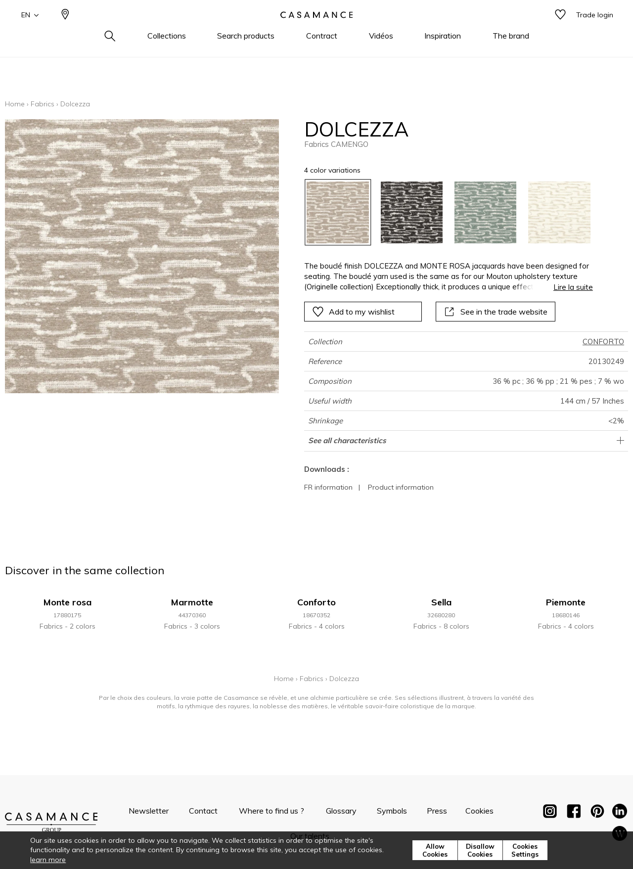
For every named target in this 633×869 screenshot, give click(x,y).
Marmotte (192, 602)
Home (15, 103)
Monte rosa (67, 602)
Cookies (479, 811)
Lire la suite (573, 287)
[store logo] (316, 31)
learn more (48, 859)
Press (437, 811)
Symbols (392, 811)
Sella (441, 602)
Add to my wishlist (353, 312)
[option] (337, 212)
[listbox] (442, 212)
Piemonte (566, 602)
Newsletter (149, 811)
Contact (203, 811)
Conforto (316, 602)
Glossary (341, 811)
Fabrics (42, 103)
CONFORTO (603, 341)
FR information (328, 487)
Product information (401, 487)
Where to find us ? (271, 811)
